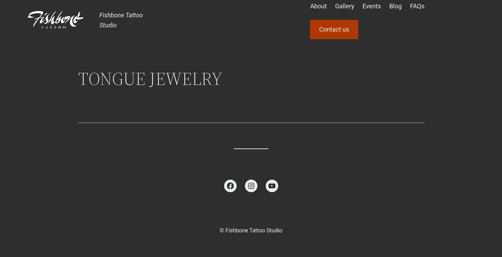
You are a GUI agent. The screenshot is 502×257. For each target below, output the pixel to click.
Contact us (334, 29)
